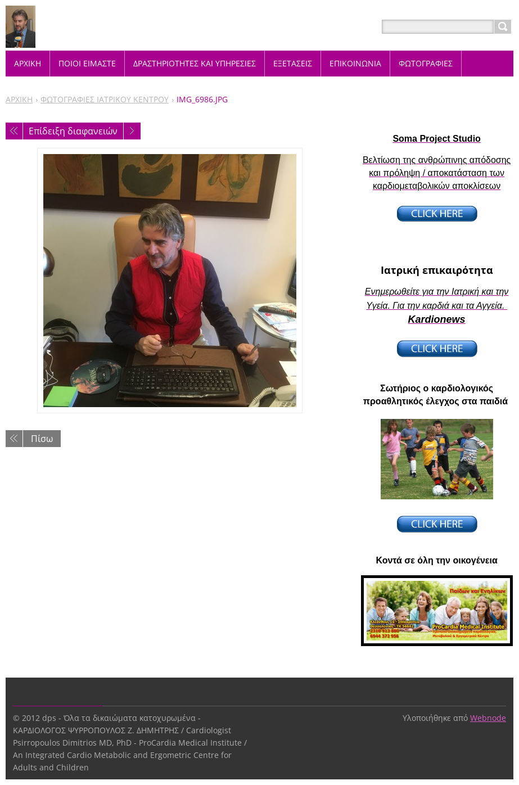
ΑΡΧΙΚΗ (19, 99)
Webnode (488, 717)
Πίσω (42, 438)
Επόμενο (132, 131)
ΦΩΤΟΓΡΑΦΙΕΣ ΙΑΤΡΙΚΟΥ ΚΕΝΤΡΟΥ (104, 99)
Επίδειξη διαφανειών (73, 131)
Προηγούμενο (14, 131)
